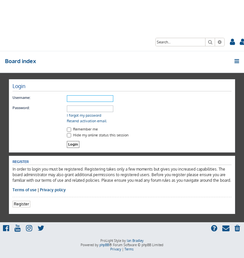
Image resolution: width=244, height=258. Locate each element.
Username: (21, 97)
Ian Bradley (135, 241)
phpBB (104, 245)
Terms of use (25, 189)
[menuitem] (232, 42)
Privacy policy (53, 189)
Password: (21, 108)
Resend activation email (86, 121)
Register (21, 203)
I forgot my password (84, 115)
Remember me (82, 129)
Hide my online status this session (97, 135)
